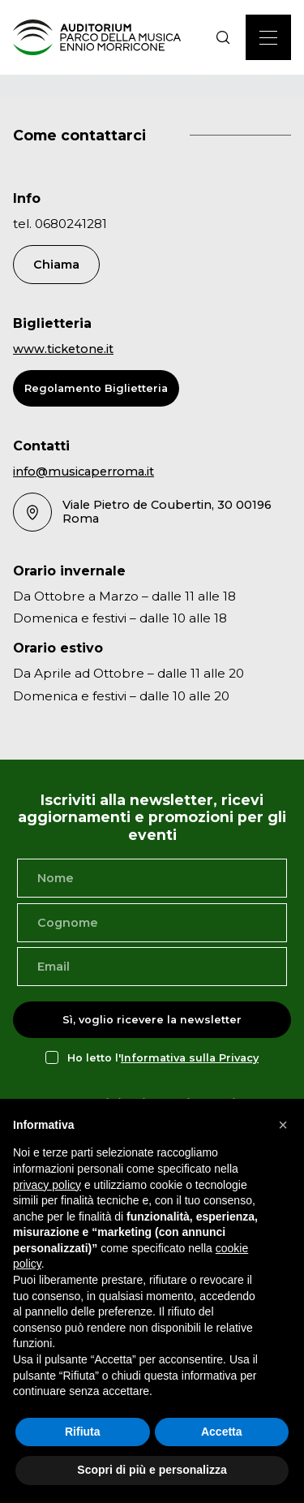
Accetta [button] (221, 1431)
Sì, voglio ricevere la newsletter (152, 1020)
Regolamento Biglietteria (96, 388)
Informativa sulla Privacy (190, 1058)
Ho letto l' (163, 1058)
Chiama (56, 264)
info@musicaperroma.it (83, 471)
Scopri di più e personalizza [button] (151, 1469)
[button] (283, 1125)
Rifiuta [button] (83, 1431)
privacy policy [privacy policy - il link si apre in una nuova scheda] (47, 1184)
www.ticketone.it (63, 349)
